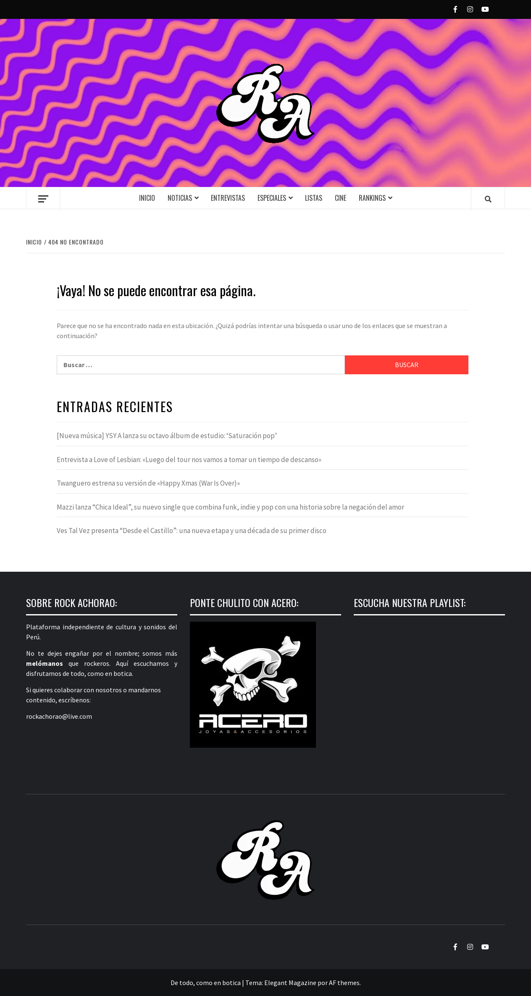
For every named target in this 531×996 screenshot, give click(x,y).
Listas (313, 198)
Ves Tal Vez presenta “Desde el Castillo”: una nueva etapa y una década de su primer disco (191, 530)
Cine (340, 198)
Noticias (180, 198)
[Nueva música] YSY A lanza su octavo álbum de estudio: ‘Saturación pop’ (167, 435)
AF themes (344, 982)
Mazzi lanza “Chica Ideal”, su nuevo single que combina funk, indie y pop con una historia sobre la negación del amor (230, 507)
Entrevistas (228, 198)
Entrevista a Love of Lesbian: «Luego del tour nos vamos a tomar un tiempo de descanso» (189, 459)
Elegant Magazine (290, 982)
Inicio (147, 198)
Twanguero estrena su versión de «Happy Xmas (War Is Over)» (148, 483)
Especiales (272, 198)
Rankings (372, 198)
